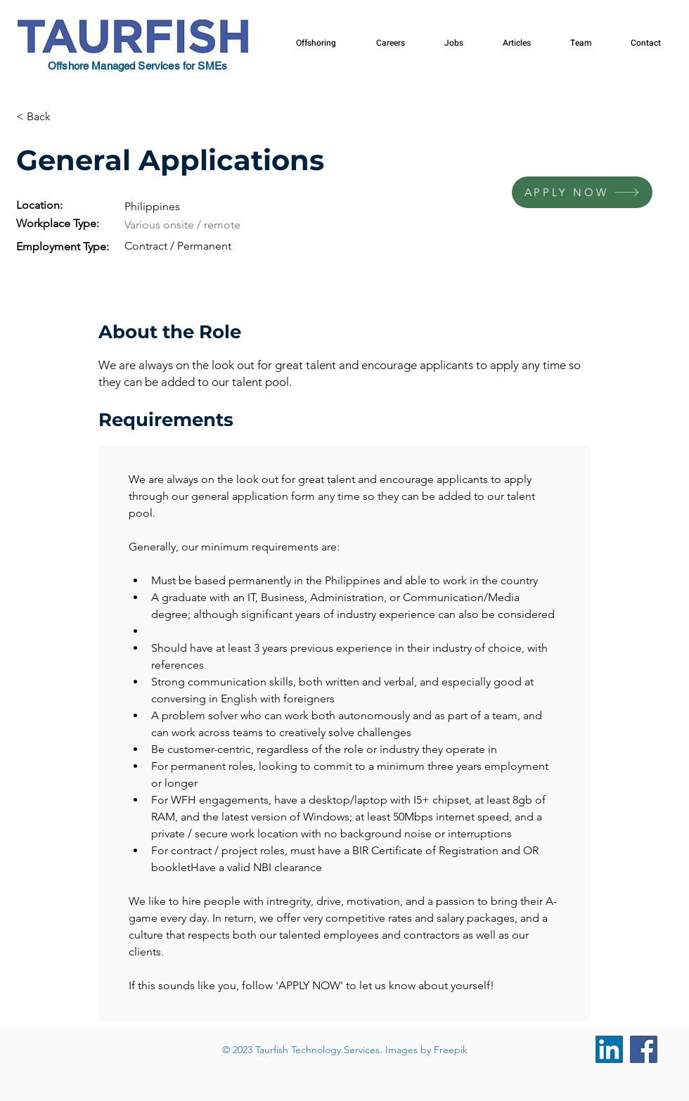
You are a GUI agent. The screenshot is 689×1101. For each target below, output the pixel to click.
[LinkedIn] (609, 1049)
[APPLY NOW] (582, 192)
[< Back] (66, 117)
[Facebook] (643, 1049)
